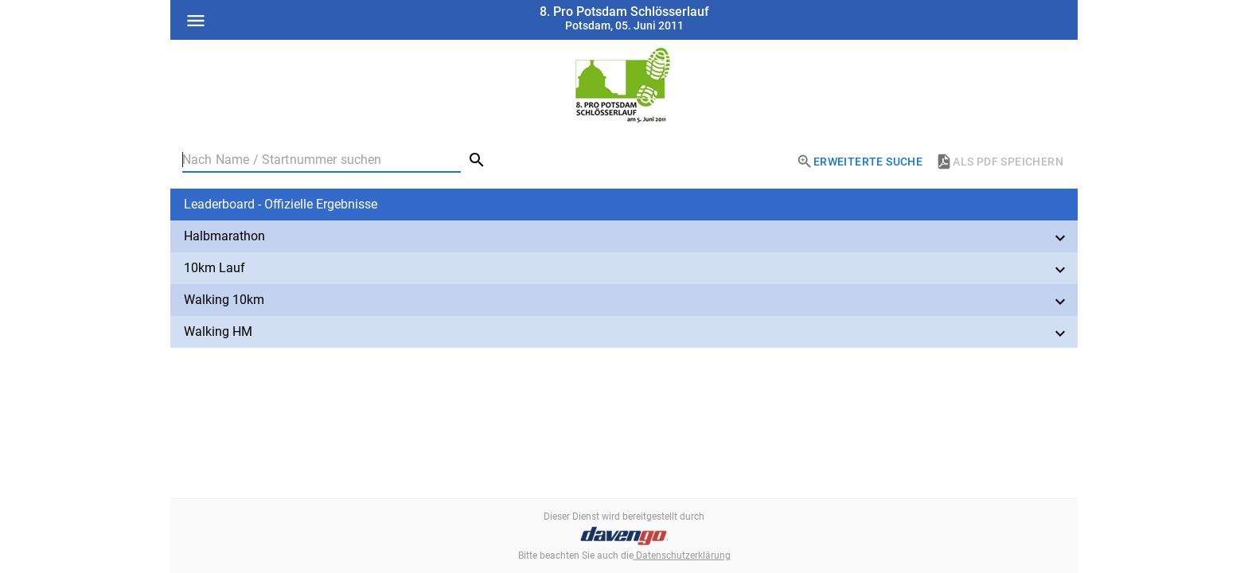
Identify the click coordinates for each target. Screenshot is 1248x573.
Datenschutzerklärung (682, 555)
